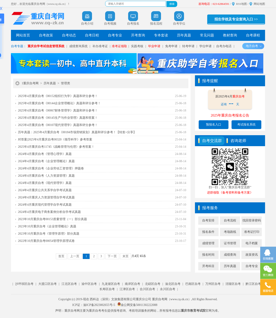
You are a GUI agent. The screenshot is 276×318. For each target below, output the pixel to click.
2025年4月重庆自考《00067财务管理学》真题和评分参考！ (58, 110)
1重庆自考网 (30, 83)
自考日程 (92, 35)
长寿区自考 (107, 289)
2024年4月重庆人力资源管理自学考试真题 (46, 197)
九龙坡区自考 (111, 284)
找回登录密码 (251, 220)
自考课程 (253, 35)
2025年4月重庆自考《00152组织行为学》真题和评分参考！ (58, 96)
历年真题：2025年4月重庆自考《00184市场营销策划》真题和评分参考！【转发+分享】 (77, 132)
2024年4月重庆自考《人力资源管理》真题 (46, 175)
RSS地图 (241, 3)
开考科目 (208, 266)
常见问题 (207, 35)
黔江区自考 (253, 284)
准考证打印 (251, 232)
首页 (61, 256)
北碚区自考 (152, 284)
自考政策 (46, 35)
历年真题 (184, 35)
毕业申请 (154, 46)
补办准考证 (100, 46)
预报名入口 (213, 124)
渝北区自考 (172, 284)
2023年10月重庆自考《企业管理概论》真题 (47, 226)
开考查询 (138, 35)
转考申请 (188, 46)
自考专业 (115, 35)
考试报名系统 (246, 124)
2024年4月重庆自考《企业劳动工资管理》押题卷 (51, 168)
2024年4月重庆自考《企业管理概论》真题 (46, 161)
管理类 (65, 83)
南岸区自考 (132, 284)
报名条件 (208, 232)
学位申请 (205, 46)
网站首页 (23, 35)
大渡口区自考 (47, 284)
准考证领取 (119, 46)
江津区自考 (127, 289)
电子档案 (252, 243)
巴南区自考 (193, 284)
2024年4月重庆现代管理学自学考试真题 (45, 204)
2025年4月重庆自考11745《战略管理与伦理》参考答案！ (56, 146)
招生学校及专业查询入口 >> (236, 19)
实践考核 (137, 46)
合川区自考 (147, 289)
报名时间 (208, 254)
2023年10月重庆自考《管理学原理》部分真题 (48, 233)
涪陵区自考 (233, 284)
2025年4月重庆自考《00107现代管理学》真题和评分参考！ (58, 125)
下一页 (112, 256)
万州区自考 (213, 284)
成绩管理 (208, 243)
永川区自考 (167, 289)
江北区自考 (69, 284)
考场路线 (230, 232)
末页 (125, 256)
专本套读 (161, 35)
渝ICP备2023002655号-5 (99, 305)
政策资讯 (252, 254)
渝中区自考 (89, 284)
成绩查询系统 (78, 46)
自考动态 (69, 35)
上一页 (74, 256)
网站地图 (259, 3)
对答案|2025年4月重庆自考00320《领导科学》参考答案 (55, 139)
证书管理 (230, 243)
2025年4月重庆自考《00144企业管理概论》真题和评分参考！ (59, 103)
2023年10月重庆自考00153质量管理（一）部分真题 (52, 219)
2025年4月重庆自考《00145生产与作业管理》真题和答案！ (58, 117)
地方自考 (254, 46)
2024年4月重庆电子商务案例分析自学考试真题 (49, 212)
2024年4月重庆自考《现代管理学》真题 (45, 183)
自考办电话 (224, 46)
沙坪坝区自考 (24, 284)
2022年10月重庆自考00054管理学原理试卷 (46, 241)
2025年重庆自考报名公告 (230, 115)
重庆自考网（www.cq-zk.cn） (171, 299)
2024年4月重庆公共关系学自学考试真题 (45, 190)
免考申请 (171, 46)
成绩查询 (230, 254)
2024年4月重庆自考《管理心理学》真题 (45, 154)
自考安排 (208, 220)
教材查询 (230, 35)
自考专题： (18, 46)
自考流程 (230, 220)
